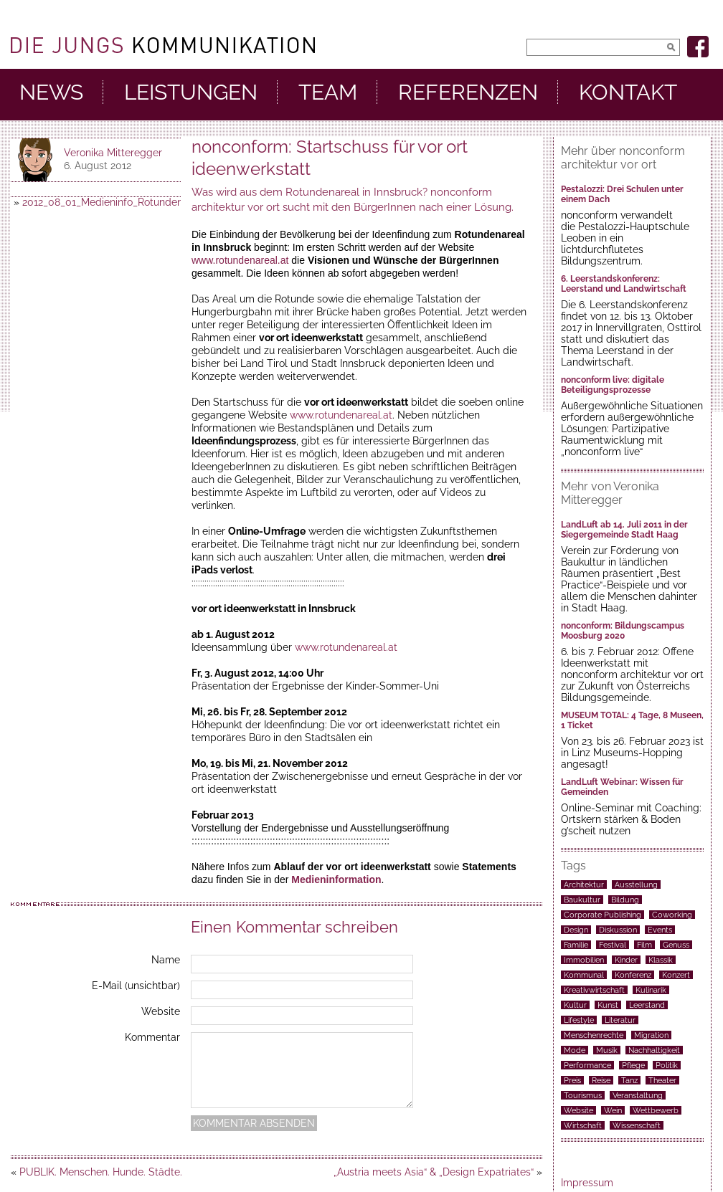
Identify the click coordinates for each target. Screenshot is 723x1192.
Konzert (676, 975)
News (51, 92)
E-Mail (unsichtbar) (136, 985)
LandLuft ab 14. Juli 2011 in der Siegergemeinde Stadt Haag (624, 530)
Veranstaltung (638, 1095)
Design (576, 929)
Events (660, 929)
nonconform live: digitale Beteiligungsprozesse (612, 385)
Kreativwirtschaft (594, 990)
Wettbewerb (656, 1110)
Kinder (626, 959)
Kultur (575, 1005)
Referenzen (468, 92)
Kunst (607, 1005)
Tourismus (583, 1095)
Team (327, 92)
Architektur (584, 884)
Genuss (676, 944)
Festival (612, 944)
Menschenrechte (593, 1035)
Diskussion (618, 929)
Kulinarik (650, 990)
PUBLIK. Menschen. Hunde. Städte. (100, 1172)
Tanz (629, 1080)
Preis (572, 1080)
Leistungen (190, 92)
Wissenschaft (637, 1125)
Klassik (660, 959)
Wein (613, 1110)
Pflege (633, 1065)
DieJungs (163, 45)
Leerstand (647, 1005)
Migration (651, 1035)
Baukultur (582, 899)
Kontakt (628, 92)
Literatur (620, 1020)
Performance (587, 1065)
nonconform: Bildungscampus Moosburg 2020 (622, 631)
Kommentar (152, 1037)
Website (160, 1011)
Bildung (625, 899)
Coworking (672, 914)
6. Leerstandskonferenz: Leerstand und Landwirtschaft (623, 284)
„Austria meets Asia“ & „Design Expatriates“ (434, 1172)
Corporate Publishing (602, 914)
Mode (574, 1050)
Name (165, 959)
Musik (607, 1050)
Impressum (587, 1182)
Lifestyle (579, 1020)
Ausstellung (636, 884)
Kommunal (584, 975)
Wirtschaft (583, 1125)
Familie (576, 944)
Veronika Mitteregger (113, 152)
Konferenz (633, 975)
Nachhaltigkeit (654, 1050)
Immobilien (584, 959)
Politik (667, 1065)
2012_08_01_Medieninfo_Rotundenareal (114, 202)
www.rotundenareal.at (240, 260)
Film (644, 944)
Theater (662, 1080)
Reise (601, 1080)
